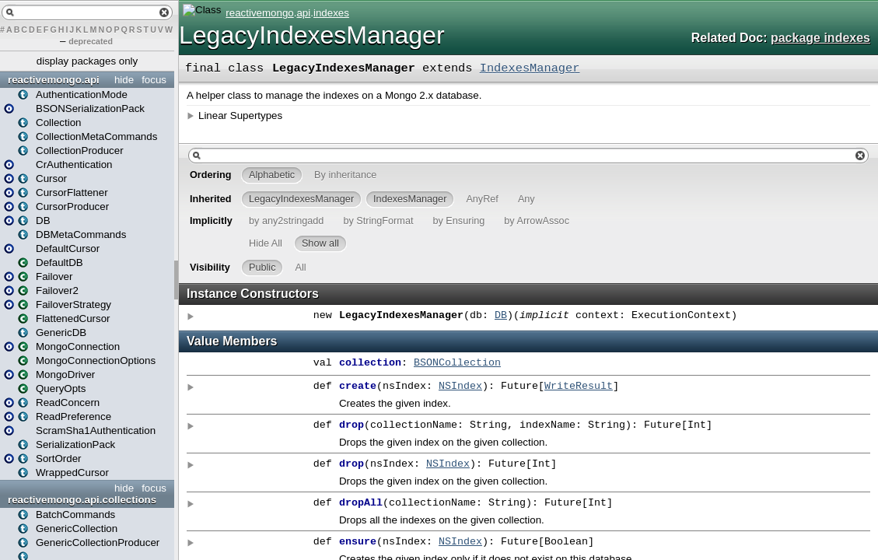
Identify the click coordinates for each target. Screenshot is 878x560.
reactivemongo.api (54, 80)
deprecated (90, 41)
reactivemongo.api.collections (82, 500)
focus (154, 80)
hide (124, 80)
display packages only (87, 61)
